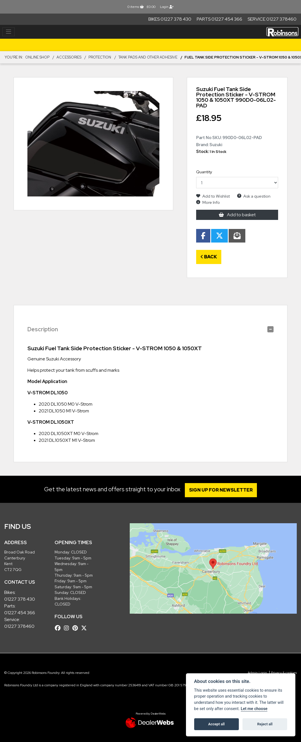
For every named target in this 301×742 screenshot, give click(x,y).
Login (167, 7)
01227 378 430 (19, 599)
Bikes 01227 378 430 (169, 19)
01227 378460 (19, 626)
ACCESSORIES (69, 57)
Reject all (264, 724)
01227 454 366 (19, 613)
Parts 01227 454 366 (219, 19)
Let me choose (254, 708)
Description (42, 329)
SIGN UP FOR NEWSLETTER (222, 490)
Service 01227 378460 (272, 19)
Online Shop (37, 57)
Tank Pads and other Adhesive (147, 57)
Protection (99, 57)
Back (208, 257)
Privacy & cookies (284, 672)
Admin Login (257, 672)
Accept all (216, 724)
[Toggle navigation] (8, 31)
